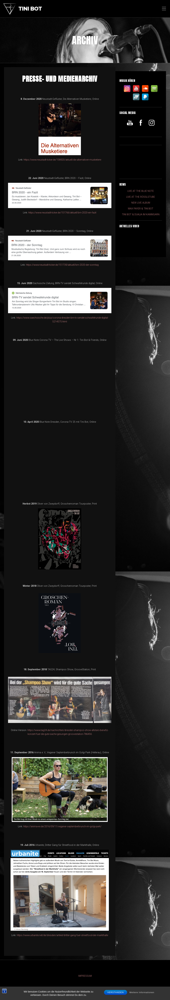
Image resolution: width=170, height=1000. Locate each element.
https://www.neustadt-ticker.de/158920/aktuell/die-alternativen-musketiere (62, 159)
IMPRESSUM (85, 976)
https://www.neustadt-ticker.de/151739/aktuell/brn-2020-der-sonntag (62, 264)
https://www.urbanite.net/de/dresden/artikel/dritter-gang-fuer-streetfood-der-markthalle (62, 935)
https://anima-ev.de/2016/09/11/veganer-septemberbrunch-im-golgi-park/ (62, 826)
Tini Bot (30, 9)
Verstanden (115, 992)
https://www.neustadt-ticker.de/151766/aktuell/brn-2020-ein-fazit (62, 212)
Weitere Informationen (141, 992)
